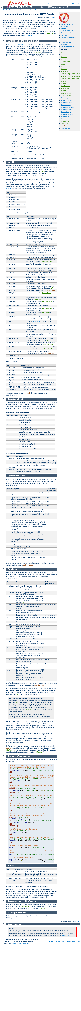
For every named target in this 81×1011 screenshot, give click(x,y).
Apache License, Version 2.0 (20, 943)
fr (56, 17)
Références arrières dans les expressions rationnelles (27, 887)
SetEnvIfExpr (66, 88)
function (8, 189)
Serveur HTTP (13, 10)
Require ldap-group (66, 102)
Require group (65, 116)
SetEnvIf (29, 709)
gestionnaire (37, 321)
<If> (62, 54)
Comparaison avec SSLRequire (66, 43)
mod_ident (51, 290)
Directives (57, 4)
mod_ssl (27, 393)
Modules (50, 4)
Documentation (24, 10)
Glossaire (68, 4)
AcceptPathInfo (47, 262)
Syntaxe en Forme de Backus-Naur (67, 25)
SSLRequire (48, 33)
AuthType (64, 83)
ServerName (46, 293)
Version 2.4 (33, 10)
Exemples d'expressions (68, 37)
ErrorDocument (66, 62)
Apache (5, 10)
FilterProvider (66, 95)
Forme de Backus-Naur (16, 44)
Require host (65, 119)
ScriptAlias (65, 66)
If (61, 52)
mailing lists (66, 935)
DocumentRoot (47, 308)
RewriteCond (65, 86)
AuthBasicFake (66, 71)
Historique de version (67, 46)
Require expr (27, 35)
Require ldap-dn (66, 105)
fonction (21, 181)
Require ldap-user (66, 100)
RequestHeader (66, 93)
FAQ (63, 4)
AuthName (64, 81)
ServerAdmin (47, 301)
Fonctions (64, 35)
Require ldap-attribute (67, 107)
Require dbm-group (67, 114)
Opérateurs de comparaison (17, 412)
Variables (63, 28)
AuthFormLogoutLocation (70, 79)
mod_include (65, 126)
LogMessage (65, 123)
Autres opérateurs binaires (17, 453)
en (53, 17)
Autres (63, 40)
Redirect (64, 69)
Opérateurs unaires (66, 33)
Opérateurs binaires (67, 30)
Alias (63, 64)
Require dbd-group (66, 112)
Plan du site (76, 4)
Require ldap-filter (66, 109)
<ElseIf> (64, 57)
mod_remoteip (48, 353)
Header (63, 91)
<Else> (63, 59)
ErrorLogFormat (48, 345)
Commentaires (65, 128)
